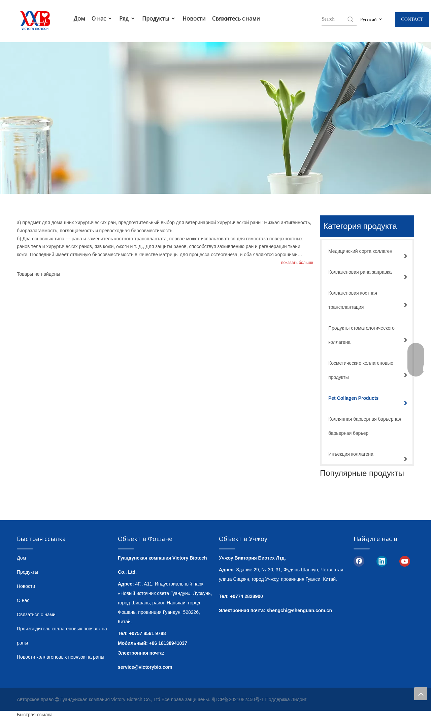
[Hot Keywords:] (350, 19)
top (420, 693)
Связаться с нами (36, 614)
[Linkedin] (381, 561)
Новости (194, 18)
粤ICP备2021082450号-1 (237, 699)
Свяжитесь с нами (236, 18)
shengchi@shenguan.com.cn (299, 610)
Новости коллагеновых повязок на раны (60, 657)
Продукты (159, 18)
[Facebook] (359, 561)
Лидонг (299, 699)
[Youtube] (404, 561)
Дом (79, 18)
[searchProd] (334, 19)
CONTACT (412, 19)
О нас (102, 18)
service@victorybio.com (145, 667)
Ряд (127, 18)
